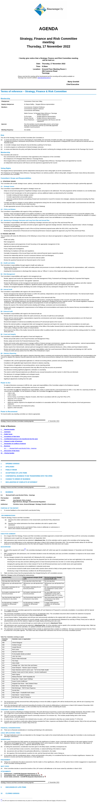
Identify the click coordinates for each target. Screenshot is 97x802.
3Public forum (6, 434)
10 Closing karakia (10, 793)
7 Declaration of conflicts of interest (19, 482)
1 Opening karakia (10, 463)
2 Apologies (7, 467)
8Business (5, 446)
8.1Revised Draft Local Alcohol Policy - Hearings (20, 448)
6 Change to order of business (15, 479)
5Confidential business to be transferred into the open (19, 439)
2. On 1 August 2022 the (9, 536)
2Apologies (6, 432)
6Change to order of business (11, 441)
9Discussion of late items (10, 450)
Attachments (6, 771)
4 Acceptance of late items (14, 473)
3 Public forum (9, 470)
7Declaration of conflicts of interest (13, 443)
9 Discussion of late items (13, 787)
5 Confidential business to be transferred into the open (26, 476)
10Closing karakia (7, 453)
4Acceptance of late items (10, 436)
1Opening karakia (8, 429)
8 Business (7, 492)
